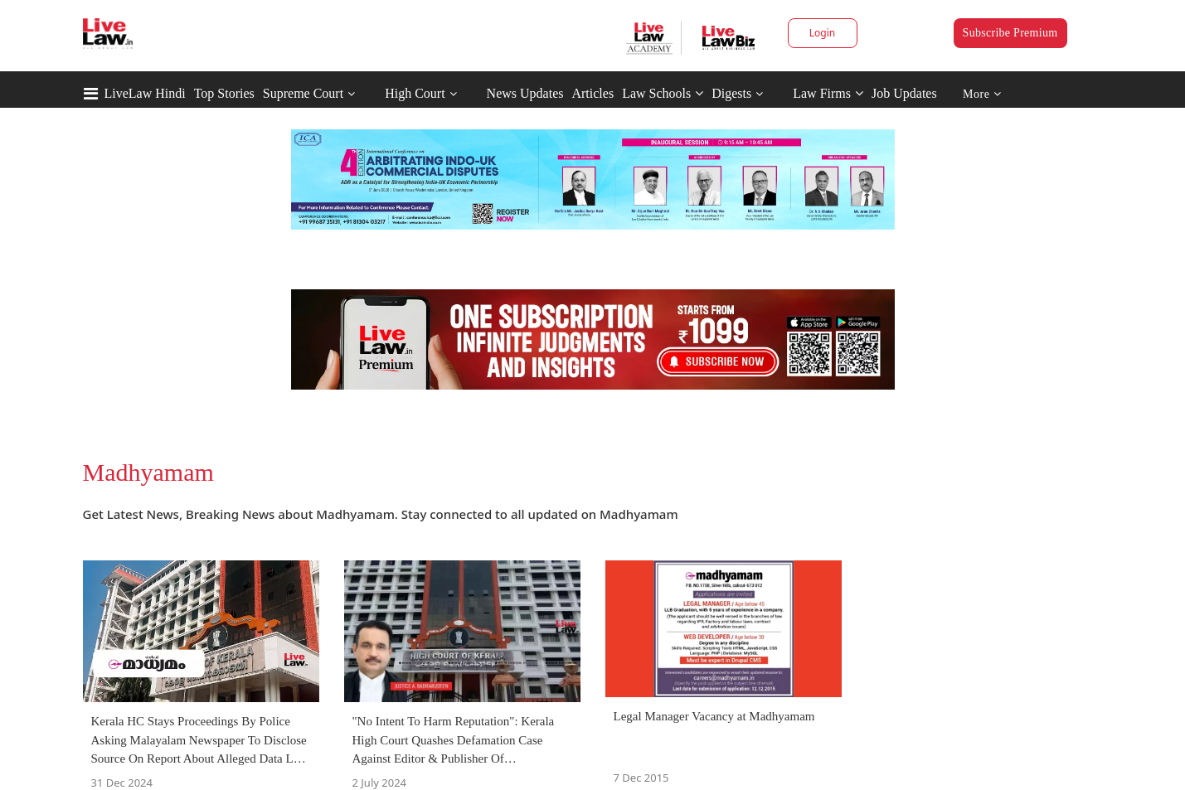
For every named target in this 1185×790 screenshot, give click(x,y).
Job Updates (904, 93)
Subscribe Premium (1010, 33)
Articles (592, 93)
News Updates (525, 93)
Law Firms (828, 93)
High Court (414, 93)
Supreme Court (303, 93)
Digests (731, 93)
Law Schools (662, 93)
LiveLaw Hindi (145, 93)
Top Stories (224, 93)
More (982, 94)
